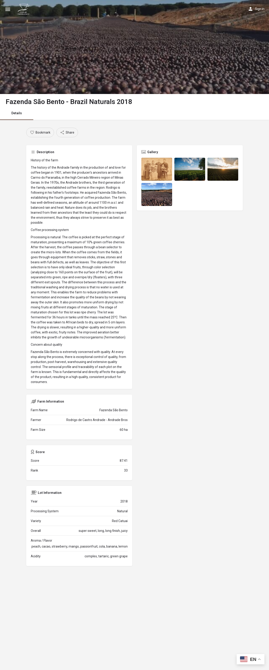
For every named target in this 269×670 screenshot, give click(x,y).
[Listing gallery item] (156, 169)
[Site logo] (24, 9)
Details (16, 113)
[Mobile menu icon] (8, 9)
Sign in (259, 9)
